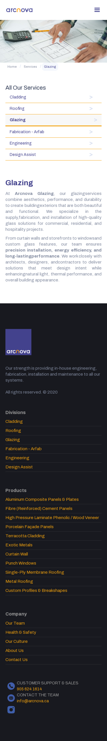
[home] (19, 10)
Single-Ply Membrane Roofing (34, 572)
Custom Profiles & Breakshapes (36, 590)
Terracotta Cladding (25, 536)
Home (12, 66)
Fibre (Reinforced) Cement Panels (38, 508)
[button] (97, 10)
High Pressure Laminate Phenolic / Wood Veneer (52, 517)
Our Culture (16, 641)
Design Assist (23, 155)
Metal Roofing (19, 581)
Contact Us (16, 659)
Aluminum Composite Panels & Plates (42, 499)
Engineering (21, 143)
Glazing (50, 66)
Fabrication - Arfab (27, 132)
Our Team (15, 623)
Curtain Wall (16, 554)
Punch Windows (20, 563)
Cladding (18, 97)
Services (30, 66)
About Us (14, 650)
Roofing (17, 108)
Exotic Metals (19, 545)
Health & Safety (20, 632)
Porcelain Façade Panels (29, 526)
